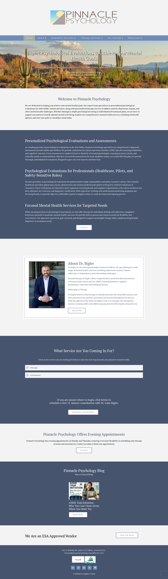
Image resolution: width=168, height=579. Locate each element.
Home (29, 38)
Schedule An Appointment (84, 75)
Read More (78, 515)
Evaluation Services (63, 38)
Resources (134, 38)
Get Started (114, 38)
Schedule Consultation (83, 412)
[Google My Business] (95, 568)
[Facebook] (73, 568)
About (41, 38)
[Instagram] (78, 568)
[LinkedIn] (84, 568)
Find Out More (127, 535)
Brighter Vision (89, 574)
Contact (84, 227)
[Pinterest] (90, 568)
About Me (77, 311)
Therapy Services (90, 38)
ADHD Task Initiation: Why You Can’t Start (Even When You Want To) (84, 506)
